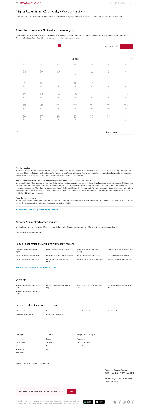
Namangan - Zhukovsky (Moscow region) (57, 260)
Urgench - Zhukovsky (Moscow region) (120, 259)
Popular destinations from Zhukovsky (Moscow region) (36, 268)
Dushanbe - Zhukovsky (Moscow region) (59, 255)
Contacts (19, 363)
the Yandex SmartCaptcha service (38, 403)
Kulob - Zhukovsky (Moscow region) (88, 255)
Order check (20, 353)
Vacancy (49, 346)
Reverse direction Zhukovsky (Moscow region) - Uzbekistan (37, 210)
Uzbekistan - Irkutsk (83, 311)
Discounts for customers (85, 346)
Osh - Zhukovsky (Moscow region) (119, 255)
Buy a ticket (19, 339)
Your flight (20, 334)
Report (71, 391)
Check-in (18, 346)
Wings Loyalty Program (86, 334)
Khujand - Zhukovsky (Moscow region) (28, 255)
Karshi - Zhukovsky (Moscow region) (27, 259)
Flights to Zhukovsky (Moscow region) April (28, 287)
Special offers (20, 342)
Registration (81, 339)
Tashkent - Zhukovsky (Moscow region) (90, 259)
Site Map (35, 363)
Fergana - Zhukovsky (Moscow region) (120, 249)
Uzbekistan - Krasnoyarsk (54, 314)
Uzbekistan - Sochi (114, 311)
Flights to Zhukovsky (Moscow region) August (28, 292)
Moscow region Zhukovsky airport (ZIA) (28, 232)
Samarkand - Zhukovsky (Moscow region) (88, 251)
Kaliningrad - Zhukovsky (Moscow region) (27, 251)
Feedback (27, 363)
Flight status (20, 349)
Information (51, 334)
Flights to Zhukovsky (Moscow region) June (89, 287)
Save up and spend (83, 342)
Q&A (47, 349)
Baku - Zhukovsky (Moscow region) (57, 249)
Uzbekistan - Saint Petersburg (25, 314)
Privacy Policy (44, 363)
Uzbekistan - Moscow (53, 311)
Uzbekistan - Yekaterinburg (25, 311)
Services (49, 342)
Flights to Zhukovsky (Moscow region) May (58, 287)
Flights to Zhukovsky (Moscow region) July (120, 287)
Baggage (49, 339)
